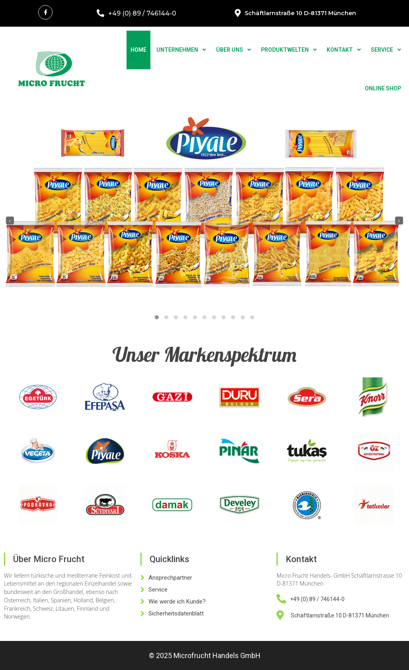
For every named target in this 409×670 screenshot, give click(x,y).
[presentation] (10, 221)
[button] (157, 317)
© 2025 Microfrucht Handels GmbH (205, 655)
